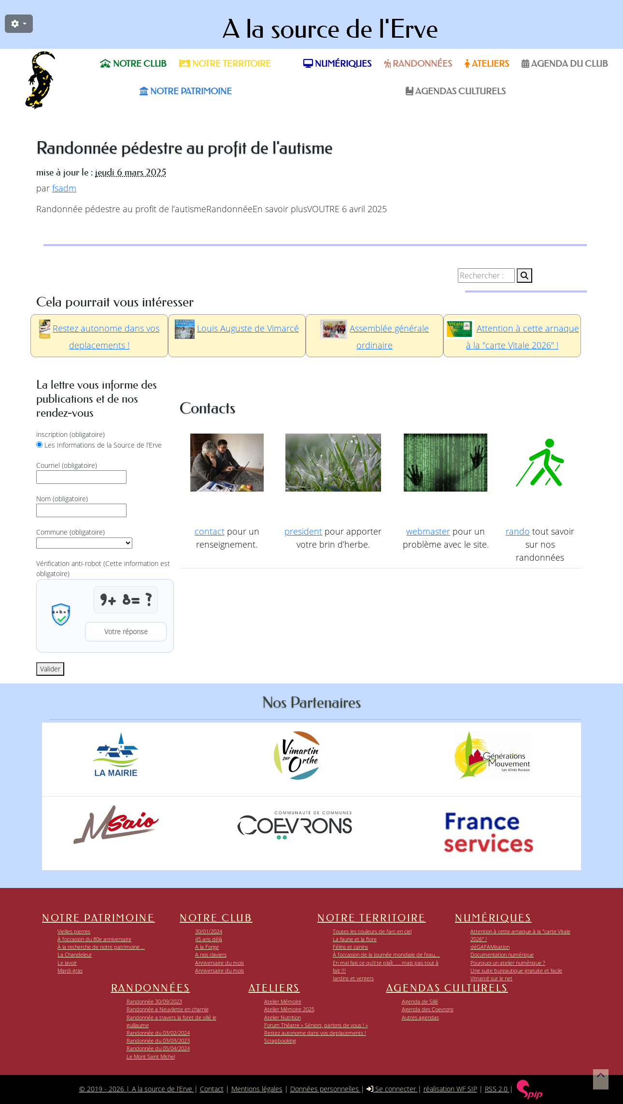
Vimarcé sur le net (491, 978)
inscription (70, 434)
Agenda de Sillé (420, 1001)
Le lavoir (67, 962)
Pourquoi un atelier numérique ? (507, 962)
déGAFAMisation (490, 946)
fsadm (64, 188)
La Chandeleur (74, 954)
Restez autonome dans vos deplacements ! (315, 1032)
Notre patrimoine (186, 91)
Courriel (66, 465)
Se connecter (392, 1088)
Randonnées (418, 63)
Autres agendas (420, 1017)
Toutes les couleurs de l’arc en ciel (372, 931)
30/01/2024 (208, 931)
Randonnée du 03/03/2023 (158, 1040)
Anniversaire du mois (219, 962)
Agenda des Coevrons (427, 1009)
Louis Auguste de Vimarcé (248, 328)
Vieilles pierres (73, 931)
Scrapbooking (280, 1040)
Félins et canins (350, 946)
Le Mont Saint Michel (151, 1056)
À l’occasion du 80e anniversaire (94, 939)
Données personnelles (325, 1088)
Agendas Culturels (456, 91)
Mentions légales (257, 1088)
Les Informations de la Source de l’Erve (103, 445)
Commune (70, 532)
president (303, 531)
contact (210, 531)
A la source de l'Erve (330, 29)
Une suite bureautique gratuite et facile (516, 970)
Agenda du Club (565, 63)
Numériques (337, 63)
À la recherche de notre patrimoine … (101, 946)
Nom (62, 498)
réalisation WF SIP (450, 1088)
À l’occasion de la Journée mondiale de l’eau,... (386, 954)
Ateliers (487, 63)
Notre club (133, 63)
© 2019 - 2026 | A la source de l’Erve (136, 1088)
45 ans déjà (208, 939)
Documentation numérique (502, 954)
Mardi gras (70, 970)
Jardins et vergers (353, 978)
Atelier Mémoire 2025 (289, 1009)
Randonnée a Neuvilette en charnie (168, 1009)
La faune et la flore (355, 939)
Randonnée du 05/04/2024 (158, 1048)
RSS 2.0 (497, 1088)
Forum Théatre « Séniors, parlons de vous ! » (316, 1025)
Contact (212, 1088)
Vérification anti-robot (103, 569)
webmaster (428, 531)
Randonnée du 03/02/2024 (158, 1032)
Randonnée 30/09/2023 (154, 1001)
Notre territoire (225, 63)
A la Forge (207, 946)
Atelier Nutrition (282, 1017)
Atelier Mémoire (282, 1001)
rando (518, 531)
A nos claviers (211, 954)
